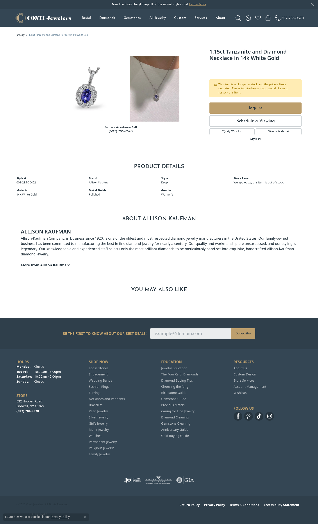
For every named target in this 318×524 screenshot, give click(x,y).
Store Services (244, 380)
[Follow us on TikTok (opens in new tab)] (259, 416)
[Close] (312, 4)
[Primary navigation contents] (153, 18)
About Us (240, 368)
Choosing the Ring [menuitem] (174, 386)
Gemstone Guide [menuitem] (173, 399)
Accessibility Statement (281, 505)
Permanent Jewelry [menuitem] (103, 442)
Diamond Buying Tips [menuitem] (177, 380)
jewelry (20, 34)
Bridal (86, 18)
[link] (289, 18)
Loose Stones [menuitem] (98, 368)
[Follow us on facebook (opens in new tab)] (238, 416)
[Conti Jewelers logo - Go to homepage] (42, 18)
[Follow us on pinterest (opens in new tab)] (248, 416)
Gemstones (132, 18)
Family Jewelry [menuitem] (99, 454)
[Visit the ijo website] (132, 480)
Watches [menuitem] (95, 436)
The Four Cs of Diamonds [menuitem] (179, 374)
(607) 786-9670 (121, 131)
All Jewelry (157, 18)
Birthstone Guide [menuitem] (173, 393)
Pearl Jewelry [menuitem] (98, 411)
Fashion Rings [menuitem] (99, 386)
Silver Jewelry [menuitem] (98, 417)
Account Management (250, 386)
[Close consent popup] (85, 517)
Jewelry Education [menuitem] (174, 368)
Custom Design (245, 374)
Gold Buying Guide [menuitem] (175, 436)
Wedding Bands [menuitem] (100, 380)
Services (201, 18)
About (220, 18)
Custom (180, 18)
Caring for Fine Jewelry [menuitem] (178, 411)
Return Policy (189, 505)
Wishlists (240, 393)
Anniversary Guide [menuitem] (174, 429)
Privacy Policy (214, 505)
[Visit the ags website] (158, 480)
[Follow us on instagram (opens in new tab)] (269, 416)
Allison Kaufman (99, 182)
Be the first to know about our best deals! (105, 334)
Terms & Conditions (244, 505)
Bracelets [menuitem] (95, 405)
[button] (238, 18)
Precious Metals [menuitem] (172, 405)
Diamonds (107, 18)
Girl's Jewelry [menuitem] (98, 423)
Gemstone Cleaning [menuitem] (175, 423)
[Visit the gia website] (185, 480)
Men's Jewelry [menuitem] (99, 429)
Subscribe (243, 333)
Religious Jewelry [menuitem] (101, 448)
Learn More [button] (197, 4)
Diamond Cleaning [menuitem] (175, 417)
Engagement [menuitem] (98, 374)
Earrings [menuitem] (95, 393)
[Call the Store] (27, 411)
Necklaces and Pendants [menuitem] (107, 399)
